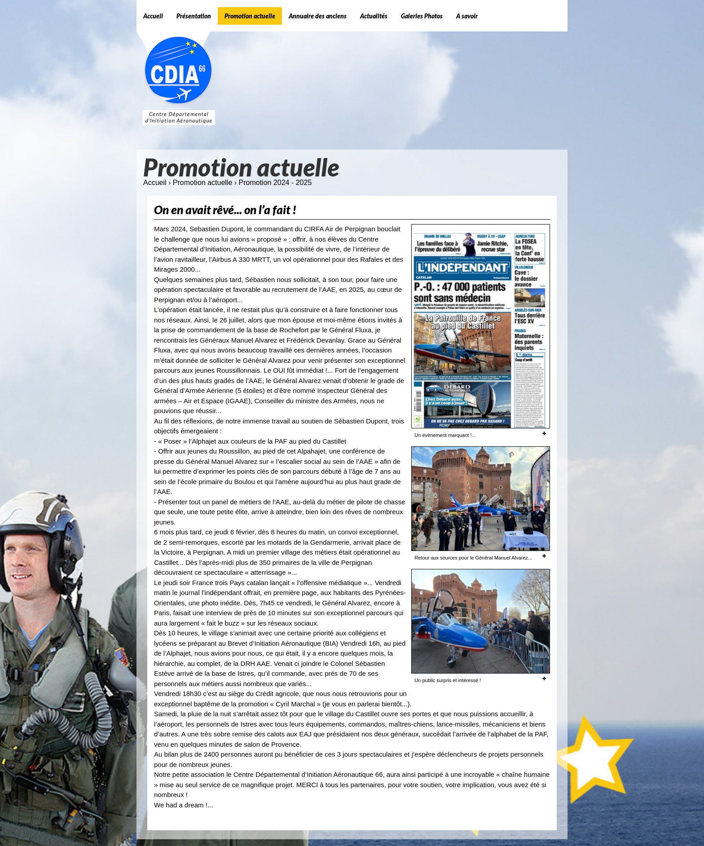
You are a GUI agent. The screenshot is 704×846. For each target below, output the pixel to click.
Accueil (155, 182)
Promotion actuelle (203, 182)
